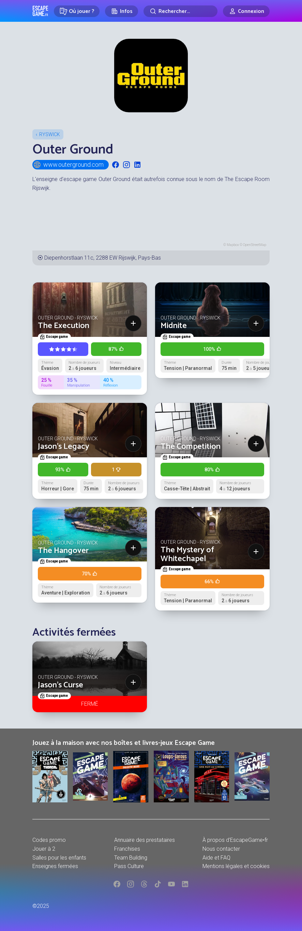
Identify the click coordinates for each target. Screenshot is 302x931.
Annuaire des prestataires (144, 840)
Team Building (130, 857)
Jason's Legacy (63, 446)
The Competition (191, 446)
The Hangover (63, 550)
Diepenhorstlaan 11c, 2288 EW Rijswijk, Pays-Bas (102, 258)
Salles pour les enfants (59, 857)
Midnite (174, 325)
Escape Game (40, 10)
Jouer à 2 (43, 849)
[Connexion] (246, 11)
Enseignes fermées (55, 866)
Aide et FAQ (216, 857)
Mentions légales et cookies (236, 866)
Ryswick (49, 134)
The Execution (63, 325)
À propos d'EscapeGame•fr (235, 840)
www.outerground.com (68, 165)
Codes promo (49, 840)
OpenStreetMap (254, 245)
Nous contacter (221, 849)
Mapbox (233, 245)
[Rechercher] (180, 11)
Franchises (127, 849)
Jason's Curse (60, 685)
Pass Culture (129, 866)
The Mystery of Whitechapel (187, 554)
